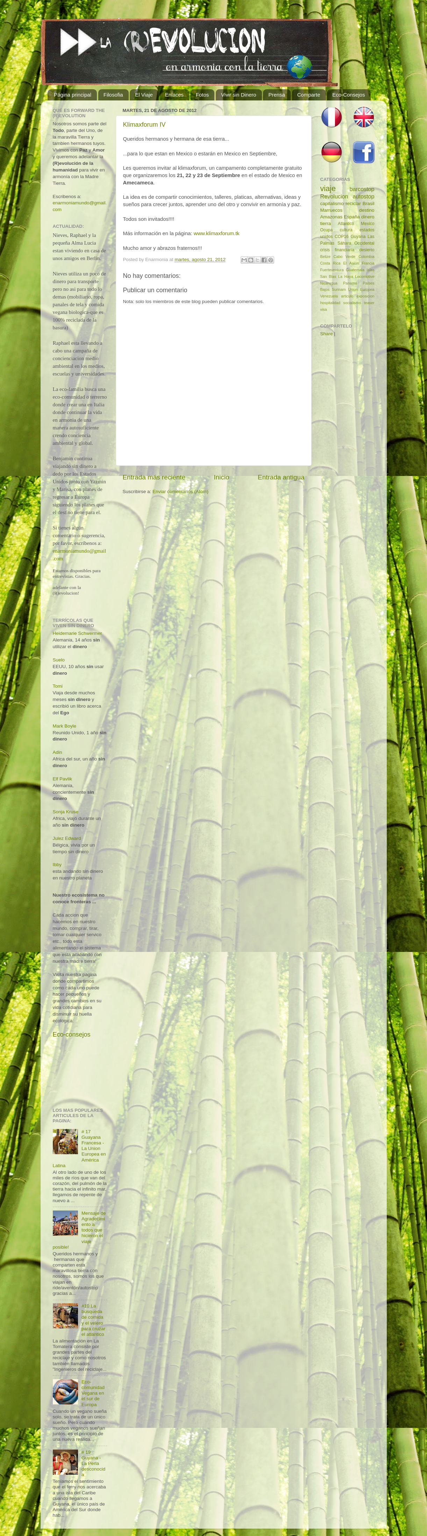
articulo (347, 296)
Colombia (366, 256)
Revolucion (334, 196)
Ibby (57, 864)
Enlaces (174, 95)
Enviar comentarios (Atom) (180, 491)
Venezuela (329, 296)
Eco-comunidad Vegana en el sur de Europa (93, 1393)
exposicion (365, 296)
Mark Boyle (65, 726)
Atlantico (346, 223)
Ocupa (326, 229)
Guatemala (355, 270)
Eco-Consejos (348, 95)
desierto (366, 249)
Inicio (221, 477)
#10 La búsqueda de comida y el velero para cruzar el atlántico (93, 1320)
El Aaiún (351, 263)
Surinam (339, 289)
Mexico (367, 223)
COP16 (342, 236)
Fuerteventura (332, 270)
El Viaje (144, 95)
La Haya (345, 276)
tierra (325, 223)
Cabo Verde (345, 256)
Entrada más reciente (154, 477)
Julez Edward (67, 838)
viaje (328, 188)
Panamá (350, 283)
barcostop (361, 189)
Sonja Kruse (66, 811)
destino (367, 210)
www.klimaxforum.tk (217, 233)
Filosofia (113, 95)
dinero (368, 216)
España (352, 216)
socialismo (352, 303)
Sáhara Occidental (356, 243)
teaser (369, 303)
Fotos (202, 95)
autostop (363, 196)
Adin (57, 752)
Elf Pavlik (62, 778)
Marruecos (331, 210)
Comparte (308, 95)
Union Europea (361, 289)
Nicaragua (328, 283)
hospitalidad (330, 303)
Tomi (58, 686)
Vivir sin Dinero (238, 95)
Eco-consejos (72, 1034)
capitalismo (332, 203)
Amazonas (331, 216)
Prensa (276, 95)
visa (323, 309)
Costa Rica (330, 263)
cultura (346, 229)
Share (326, 333)
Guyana (358, 236)
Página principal (72, 95)
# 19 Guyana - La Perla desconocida (93, 1464)
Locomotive (364, 276)
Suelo (59, 659)
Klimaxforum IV (144, 124)
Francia (368, 263)
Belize (325, 256)
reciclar (353, 203)
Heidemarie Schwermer (77, 633)
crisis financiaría (337, 249)
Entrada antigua (281, 477)
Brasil (369, 203)
